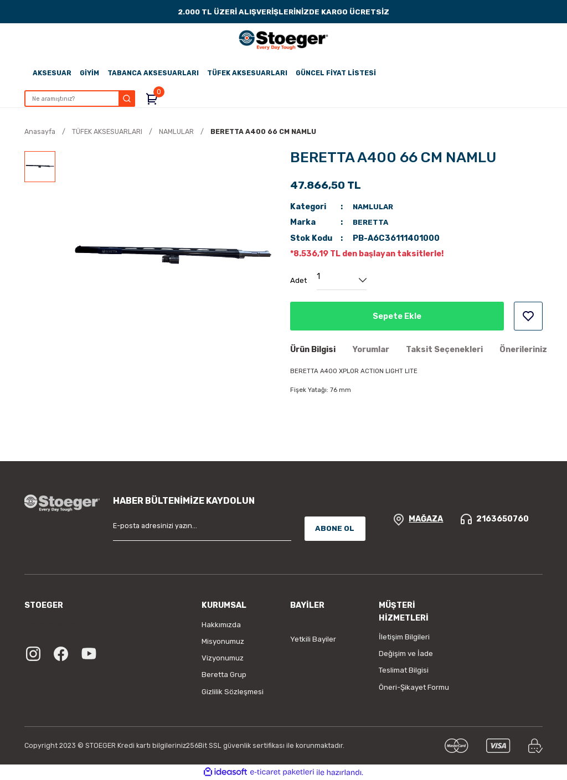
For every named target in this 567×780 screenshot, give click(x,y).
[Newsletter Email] (202, 528)
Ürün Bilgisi (313, 349)
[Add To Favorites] (528, 316)
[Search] (83, 98)
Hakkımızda (221, 625)
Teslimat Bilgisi (404, 670)
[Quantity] (342, 280)
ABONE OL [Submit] (334, 528)
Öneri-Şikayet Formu (414, 687)
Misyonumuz (223, 641)
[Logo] (283, 40)
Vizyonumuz (223, 658)
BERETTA (371, 222)
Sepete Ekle (397, 316)
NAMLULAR (375, 206)
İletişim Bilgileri (404, 637)
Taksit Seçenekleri (444, 349)
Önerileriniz (523, 349)
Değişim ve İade (406, 653)
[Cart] (159, 98)
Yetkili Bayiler (313, 639)
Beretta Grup (224, 674)
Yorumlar (370, 349)
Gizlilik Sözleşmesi (233, 692)
